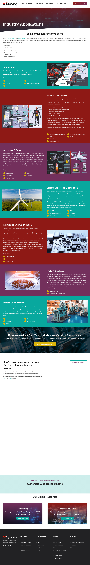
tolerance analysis (12, 38)
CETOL (4, 378)
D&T (21, 74)
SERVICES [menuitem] (55, 536)
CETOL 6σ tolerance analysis (12, 159)
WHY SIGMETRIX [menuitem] (24, 536)
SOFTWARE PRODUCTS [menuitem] (42, 536)
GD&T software (22, 38)
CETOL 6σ (69, 102)
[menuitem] (24, 539)
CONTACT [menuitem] (73, 536)
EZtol (10, 378)
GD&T (50, 102)
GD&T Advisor (77, 102)
